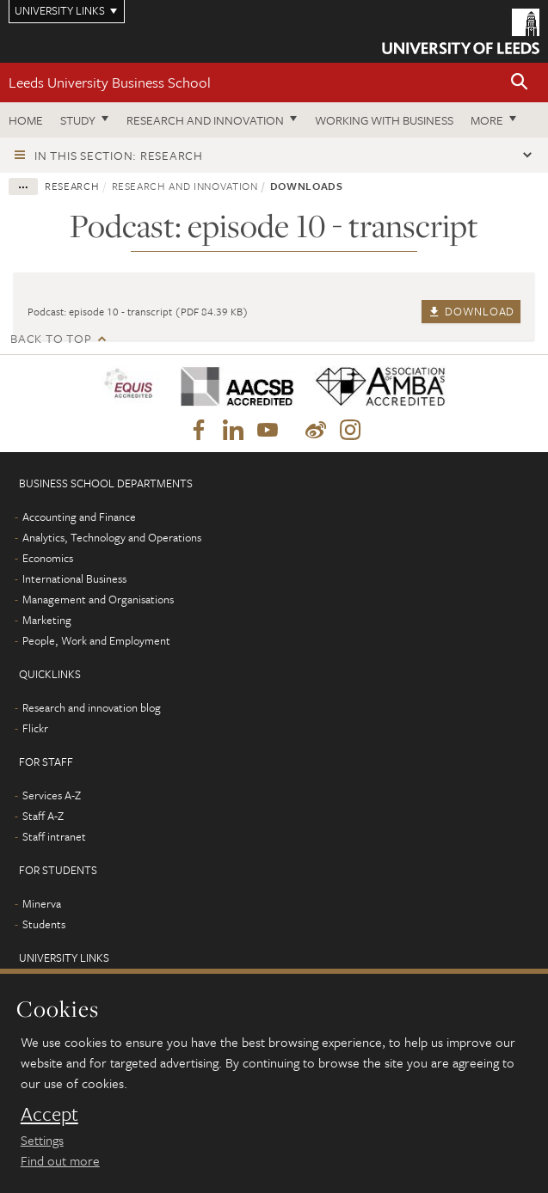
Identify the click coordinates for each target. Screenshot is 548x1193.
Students (43, 924)
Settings (42, 1139)
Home (26, 120)
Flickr (35, 728)
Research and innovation (205, 120)
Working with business (384, 120)
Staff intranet (54, 836)
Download (471, 311)
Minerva (41, 903)
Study (77, 120)
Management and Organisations (98, 599)
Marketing (46, 619)
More (487, 120)
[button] (519, 83)
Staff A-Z (43, 815)
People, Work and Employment (96, 640)
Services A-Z (51, 795)
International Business (74, 578)
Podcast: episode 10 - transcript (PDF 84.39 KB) (138, 311)
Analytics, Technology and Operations (111, 537)
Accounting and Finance (79, 516)
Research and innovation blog (91, 707)
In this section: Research (118, 155)
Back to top (50, 338)
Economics (47, 557)
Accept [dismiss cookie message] (49, 1114)
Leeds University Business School (110, 82)
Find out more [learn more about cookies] (60, 1160)
